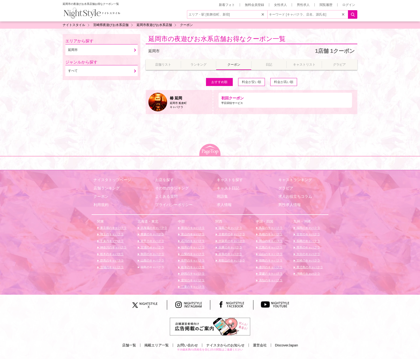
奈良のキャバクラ (230, 254)
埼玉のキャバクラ (111, 234)
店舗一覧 (129, 345)
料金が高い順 (283, 82)
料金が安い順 (251, 82)
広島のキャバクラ (270, 247)
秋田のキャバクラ (152, 254)
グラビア (285, 188)
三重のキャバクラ (192, 286)
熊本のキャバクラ (308, 247)
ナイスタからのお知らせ (225, 345)
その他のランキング (172, 188)
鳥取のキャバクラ (270, 227)
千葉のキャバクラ (111, 240)
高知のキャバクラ (270, 280)
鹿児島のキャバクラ (309, 267)
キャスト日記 (228, 188)
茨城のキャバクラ (111, 267)
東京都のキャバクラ (113, 227)
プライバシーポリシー (174, 205)
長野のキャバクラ (192, 260)
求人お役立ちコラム (295, 196)
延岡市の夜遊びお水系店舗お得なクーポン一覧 (217, 38)
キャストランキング (295, 180)
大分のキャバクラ (308, 254)
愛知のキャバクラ (192, 280)
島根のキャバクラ (270, 234)
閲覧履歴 (326, 5)
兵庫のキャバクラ (230, 247)
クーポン (100, 196)
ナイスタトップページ (112, 180)
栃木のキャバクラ (111, 254)
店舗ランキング (106, 188)
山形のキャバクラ (152, 260)
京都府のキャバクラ (231, 234)
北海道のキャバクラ (153, 227)
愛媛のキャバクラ (270, 273)
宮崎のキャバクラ (308, 260)
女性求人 (280, 5)
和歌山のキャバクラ (231, 260)
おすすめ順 (219, 82)
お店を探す (164, 180)
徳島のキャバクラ (270, 260)
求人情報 (224, 205)
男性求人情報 (289, 205)
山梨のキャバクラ (192, 254)
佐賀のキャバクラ (308, 234)
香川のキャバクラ (270, 267)
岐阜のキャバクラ (192, 267)
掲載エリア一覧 (156, 345)
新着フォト (227, 5)
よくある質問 (166, 196)
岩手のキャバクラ (152, 240)
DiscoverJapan (286, 345)
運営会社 (260, 345)
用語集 (222, 196)
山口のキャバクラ (270, 254)
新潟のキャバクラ (192, 227)
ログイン (348, 5)
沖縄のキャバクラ (308, 273)
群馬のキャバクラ (111, 260)
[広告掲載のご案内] (210, 326)
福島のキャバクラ (152, 267)
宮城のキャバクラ (152, 247)
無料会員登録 (254, 5)
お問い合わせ (187, 345)
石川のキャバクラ (192, 240)
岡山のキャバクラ (270, 240)
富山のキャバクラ (192, 234)
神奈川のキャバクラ (113, 247)
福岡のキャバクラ (308, 227)
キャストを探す (230, 180)
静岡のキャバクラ (192, 273)
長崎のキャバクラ (308, 240)
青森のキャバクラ (152, 234)
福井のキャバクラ (192, 247)
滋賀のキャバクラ (230, 227)
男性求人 (303, 5)
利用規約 (100, 205)
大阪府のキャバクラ (231, 240)
